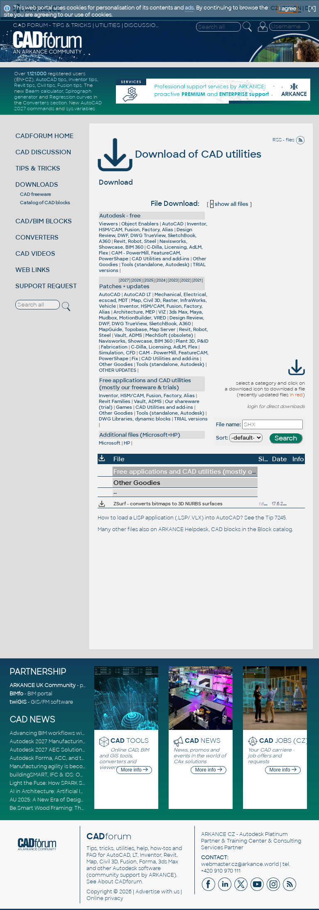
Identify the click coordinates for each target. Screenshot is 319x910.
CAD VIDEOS (35, 253)
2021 (197, 280)
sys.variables (80, 108)
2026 (136, 280)
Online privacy (104, 898)
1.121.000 (37, 74)
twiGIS (18, 702)
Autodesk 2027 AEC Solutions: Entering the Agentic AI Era (83, 750)
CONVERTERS (37, 237)
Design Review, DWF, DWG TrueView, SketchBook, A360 (147, 235)
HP (127, 443)
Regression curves (70, 97)
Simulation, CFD (117, 353)
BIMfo (16, 693)
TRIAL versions (191, 419)
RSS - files (288, 140)
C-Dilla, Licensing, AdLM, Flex (164, 347)
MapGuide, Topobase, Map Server (137, 329)
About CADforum (120, 881)
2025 (149, 280)
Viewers (108, 224)
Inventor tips (83, 79)
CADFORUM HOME (44, 136)
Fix (135, 358)
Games (124, 407)
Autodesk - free (119, 215)
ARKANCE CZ (218, 834)
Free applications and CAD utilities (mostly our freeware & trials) (145, 384)
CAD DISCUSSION (43, 152)
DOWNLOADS (36, 184)
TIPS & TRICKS (37, 168)
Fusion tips (69, 85)
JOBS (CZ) (284, 740)
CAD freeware (35, 194)
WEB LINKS (32, 270)
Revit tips (24, 85)
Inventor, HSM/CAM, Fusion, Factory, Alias (153, 226)
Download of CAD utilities (179, 154)
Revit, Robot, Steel (135, 241)
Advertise (147, 891)
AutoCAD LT (137, 294)
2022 (185, 280)
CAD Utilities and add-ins (160, 259)
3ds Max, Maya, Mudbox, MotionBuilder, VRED (151, 315)
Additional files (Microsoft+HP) (139, 434)
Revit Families (114, 401)
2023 (173, 280)
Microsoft (109, 443)
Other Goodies (116, 364)
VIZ (162, 312)
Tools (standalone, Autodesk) (155, 264)
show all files (229, 204)
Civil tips (46, 85)
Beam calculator (44, 91)
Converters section (45, 103)
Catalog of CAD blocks (45, 202)
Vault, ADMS (128, 335)
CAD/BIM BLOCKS (43, 221)
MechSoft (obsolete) (169, 335)
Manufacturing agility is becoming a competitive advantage (85, 766)
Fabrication (114, 347)
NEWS (203, 740)
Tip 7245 (275, 517)
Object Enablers (140, 224)
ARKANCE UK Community (43, 685)
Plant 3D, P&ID (192, 341)
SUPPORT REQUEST (46, 286)
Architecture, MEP (134, 312)
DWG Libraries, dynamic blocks (135, 419)
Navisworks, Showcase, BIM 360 (143, 244)
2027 (124, 280)
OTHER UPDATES (117, 370)
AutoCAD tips (51, 79)
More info (134, 770)
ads (189, 8)
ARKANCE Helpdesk (183, 529)
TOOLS (129, 740)
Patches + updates (124, 286)
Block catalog (275, 529)
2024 (161, 280)
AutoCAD (173, 224)
